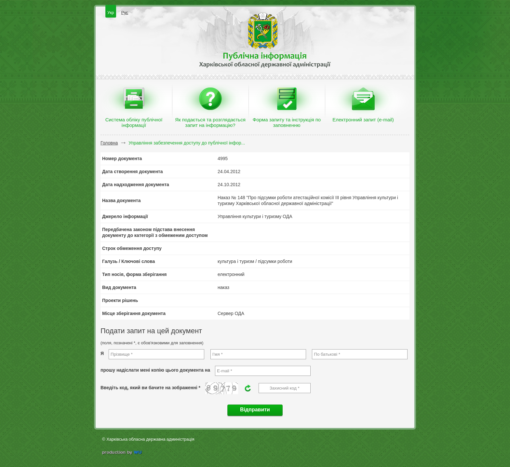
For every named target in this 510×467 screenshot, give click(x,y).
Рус (124, 12)
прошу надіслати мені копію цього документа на (155, 370)
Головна (109, 142)
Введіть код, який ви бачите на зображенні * (150, 387)
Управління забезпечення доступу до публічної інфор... (186, 142)
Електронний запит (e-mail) (363, 119)
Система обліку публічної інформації (134, 122)
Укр (110, 12)
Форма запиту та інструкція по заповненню (287, 122)
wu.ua (122, 453)
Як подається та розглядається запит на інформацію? (210, 122)
